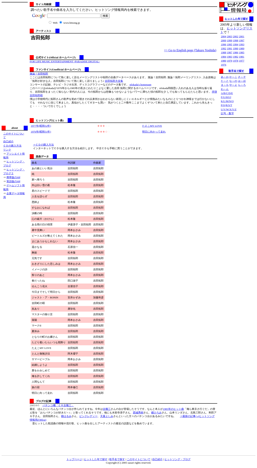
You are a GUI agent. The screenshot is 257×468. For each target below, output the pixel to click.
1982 (235, 56)
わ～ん (225, 89)
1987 (229, 52)
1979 (229, 60)
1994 (235, 44)
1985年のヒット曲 (173, 408)
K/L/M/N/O (227, 101)
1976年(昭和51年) (41, 131)
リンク (7, 149)
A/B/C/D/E (227, 93)
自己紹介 (8, 141)
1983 (229, 56)
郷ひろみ (156, 412)
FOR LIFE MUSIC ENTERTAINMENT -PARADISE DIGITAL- (65, 61)
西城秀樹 (138, 412)
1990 (235, 48)
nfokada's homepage (140, 84)
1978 (235, 60)
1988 (223, 52)
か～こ (233, 76)
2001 (241, 36)
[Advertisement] (15, 63)
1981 (241, 56)
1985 (241, 52)
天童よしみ (106, 416)
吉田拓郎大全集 (114, 80)
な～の (233, 80)
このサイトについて (138, 459)
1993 (241, 44)
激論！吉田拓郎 (39, 73)
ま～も (225, 84)
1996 (223, 44)
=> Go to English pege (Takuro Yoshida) (190, 50)
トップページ (74, 459)
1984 (223, 56)
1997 (241, 40)
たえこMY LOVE (152, 125)
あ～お (225, 76)
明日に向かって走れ (154, 131)
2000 (223, 40)
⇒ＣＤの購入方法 (43, 144)
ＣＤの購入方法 (12, 145)
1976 (223, 64)
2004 (223, 36)
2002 (235, 36)
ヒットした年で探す (236, 18)
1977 (241, 60)
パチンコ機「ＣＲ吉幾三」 (58, 405)
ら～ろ (242, 84)
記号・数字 (227, 113)
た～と (225, 80)
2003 (229, 36)
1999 (229, 40)
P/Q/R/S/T (226, 105)
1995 (229, 44)
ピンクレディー (88, 416)
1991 (229, 48)
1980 (223, 60)
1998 (235, 40)
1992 (223, 48)
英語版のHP (13, 181)
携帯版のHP (13, 177)
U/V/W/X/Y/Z (229, 109)
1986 (235, 52)
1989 (241, 48)
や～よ (233, 84)
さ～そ (242, 76)
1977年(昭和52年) (41, 125)
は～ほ (242, 80)
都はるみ (66, 416)
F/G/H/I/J (226, 97)
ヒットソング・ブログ (177, 459)
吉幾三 (107, 408)
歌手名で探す (236, 70)
